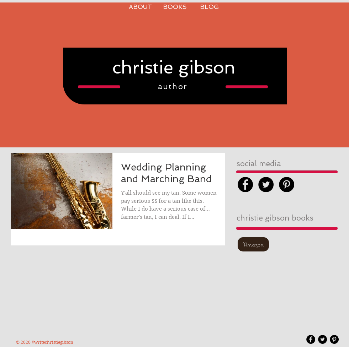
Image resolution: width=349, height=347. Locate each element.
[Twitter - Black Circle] (266, 184)
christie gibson (174, 67)
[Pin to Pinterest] (175, 108)
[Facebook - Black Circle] (245, 184)
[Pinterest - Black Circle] (286, 184)
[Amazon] (253, 244)
